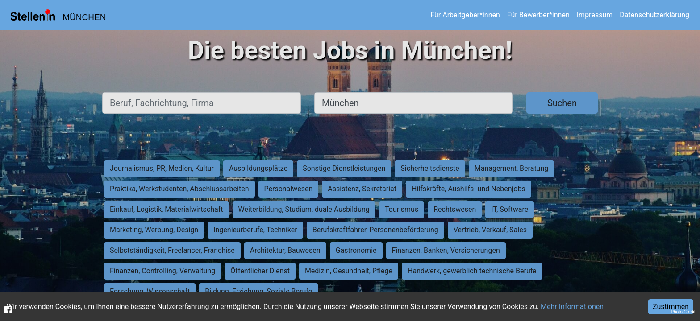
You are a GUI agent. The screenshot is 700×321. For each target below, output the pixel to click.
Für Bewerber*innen (538, 15)
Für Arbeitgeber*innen (465, 15)
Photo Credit (683, 311)
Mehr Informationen (572, 306)
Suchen (562, 103)
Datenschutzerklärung (654, 15)
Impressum (595, 15)
